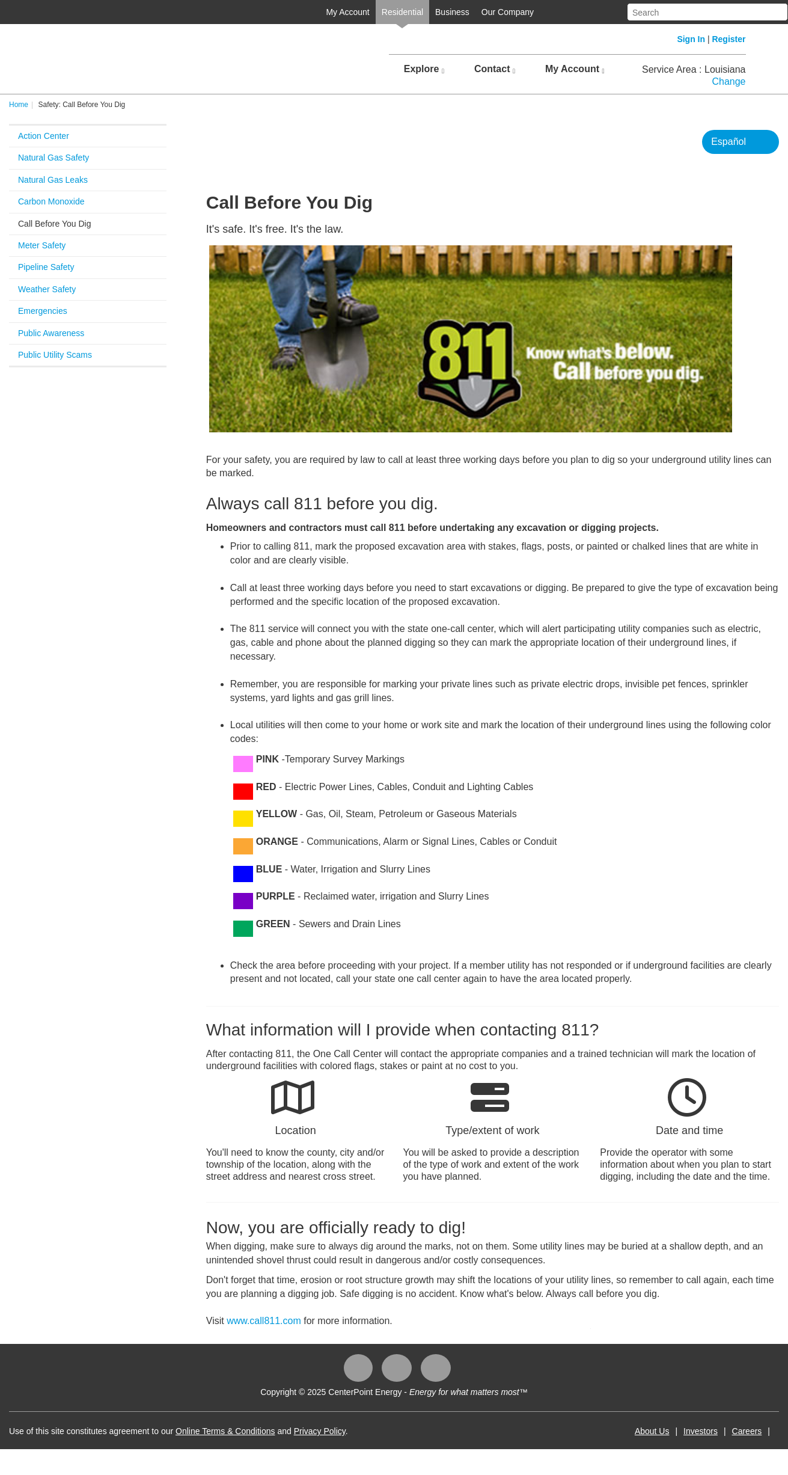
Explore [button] (424, 69)
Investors (700, 1431)
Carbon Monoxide (51, 201)
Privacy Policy (320, 1431)
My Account (347, 12)
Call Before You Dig (54, 223)
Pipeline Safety (46, 267)
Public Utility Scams (55, 355)
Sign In (691, 39)
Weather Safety (47, 289)
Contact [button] (494, 69)
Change (728, 81)
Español (728, 141)
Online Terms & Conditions (225, 1431)
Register (728, 39)
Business (452, 12)
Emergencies (42, 311)
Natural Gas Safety (53, 157)
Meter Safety (42, 245)
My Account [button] (575, 69)
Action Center (43, 136)
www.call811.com (264, 1321)
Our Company (507, 12)
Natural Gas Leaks (53, 180)
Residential (402, 12)
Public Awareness (51, 333)
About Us (652, 1431)
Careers (747, 1431)
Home (18, 104)
